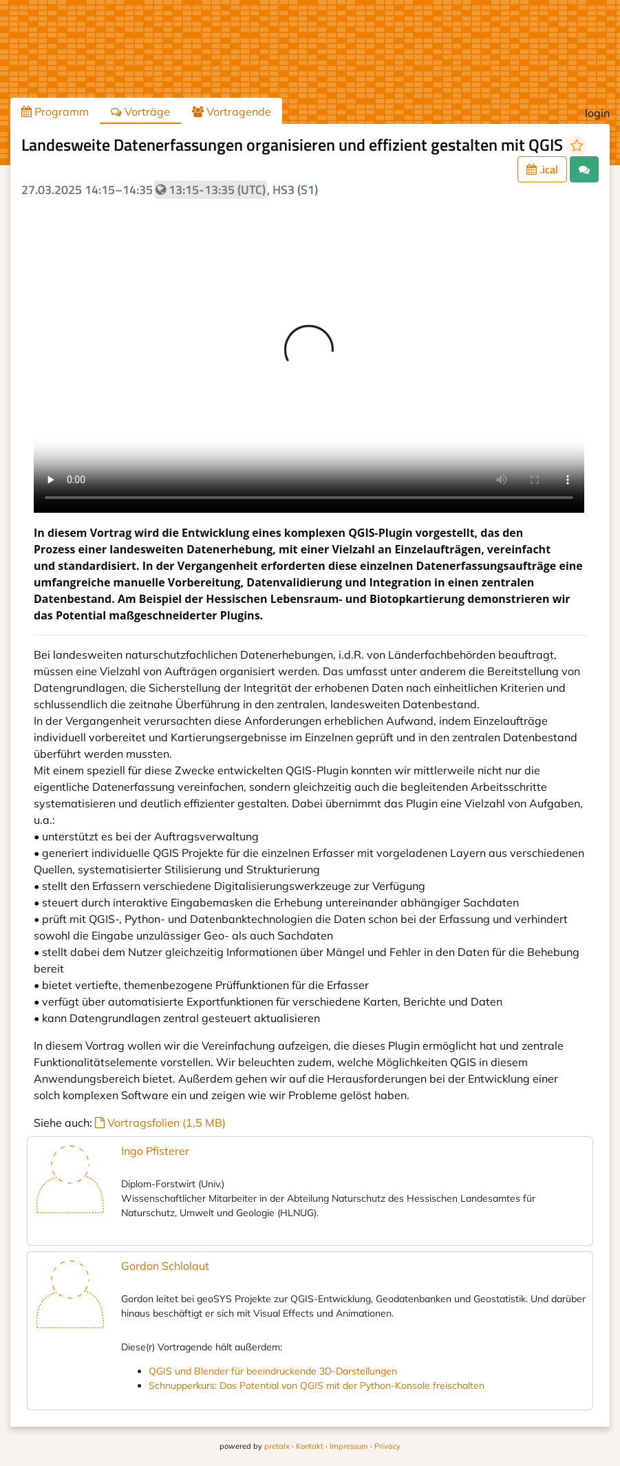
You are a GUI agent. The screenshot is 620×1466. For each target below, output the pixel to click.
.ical (542, 169)
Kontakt (309, 1446)
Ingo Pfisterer (155, 1151)
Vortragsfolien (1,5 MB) (160, 1122)
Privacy (387, 1446)
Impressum (349, 1446)
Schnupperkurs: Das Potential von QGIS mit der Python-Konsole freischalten (316, 1385)
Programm (55, 111)
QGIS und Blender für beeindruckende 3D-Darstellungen (273, 1371)
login (597, 113)
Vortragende (231, 111)
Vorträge (140, 111)
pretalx (277, 1446)
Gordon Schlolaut (165, 1266)
